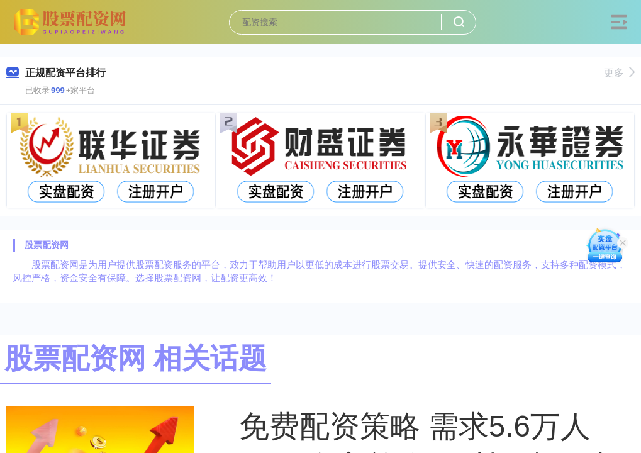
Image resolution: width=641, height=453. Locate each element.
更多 (619, 72)
